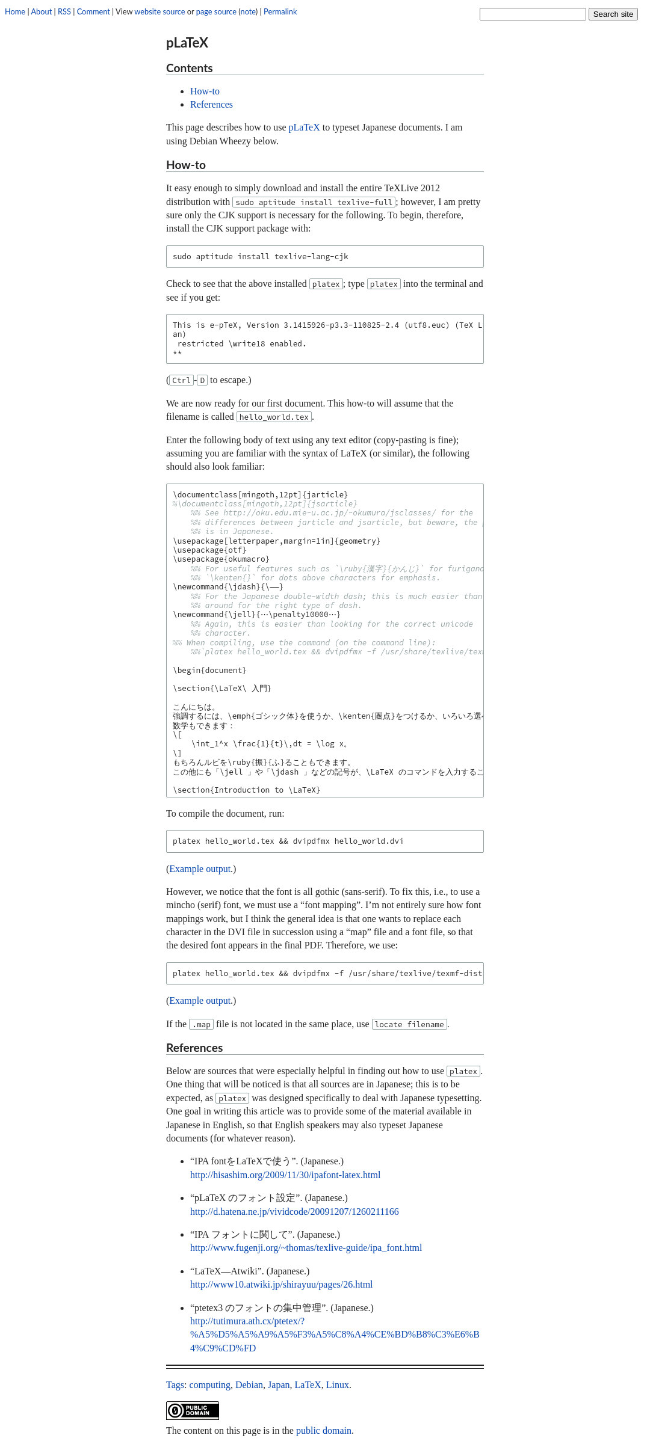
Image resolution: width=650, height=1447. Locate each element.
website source (159, 11)
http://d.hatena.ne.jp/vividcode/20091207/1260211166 (294, 1211)
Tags (175, 1385)
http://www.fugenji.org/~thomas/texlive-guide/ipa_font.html (306, 1248)
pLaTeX (304, 127)
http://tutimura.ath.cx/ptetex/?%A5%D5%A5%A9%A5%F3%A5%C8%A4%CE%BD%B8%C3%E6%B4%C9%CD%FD (335, 1334)
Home (15, 11)
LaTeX (308, 1385)
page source (216, 11)
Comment (93, 11)
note (248, 11)
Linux (337, 1385)
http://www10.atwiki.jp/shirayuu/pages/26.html (281, 1284)
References (211, 104)
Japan (278, 1385)
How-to (205, 91)
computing (209, 1385)
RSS (64, 11)
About (41, 11)
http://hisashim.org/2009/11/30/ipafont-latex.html (285, 1175)
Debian (249, 1385)
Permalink (280, 11)
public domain (323, 1430)
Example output (200, 869)
